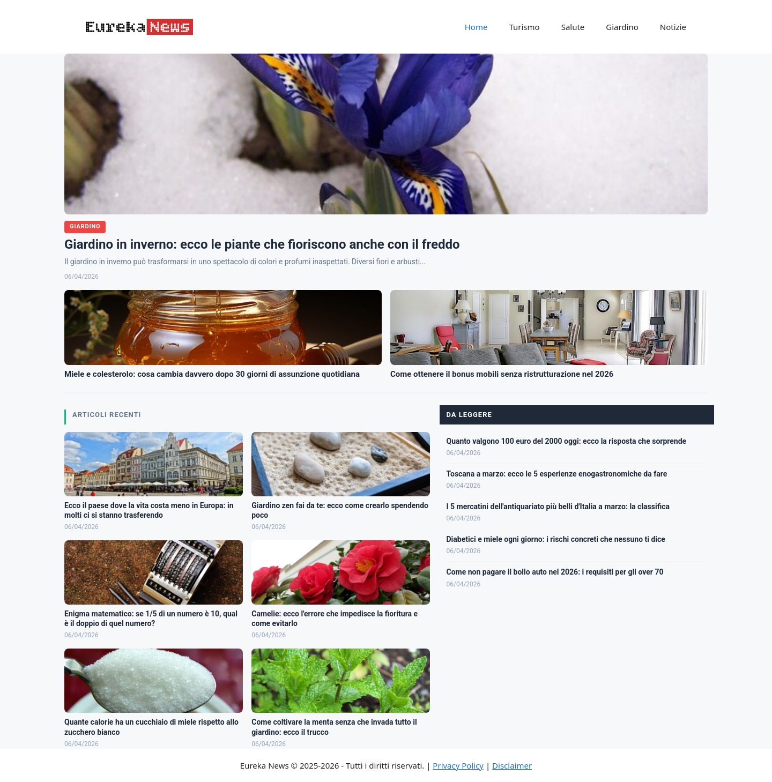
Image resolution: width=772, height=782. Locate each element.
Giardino (622, 26)
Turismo (524, 26)
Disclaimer (512, 765)
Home (476, 26)
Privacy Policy (458, 765)
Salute (573, 26)
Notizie (673, 26)
